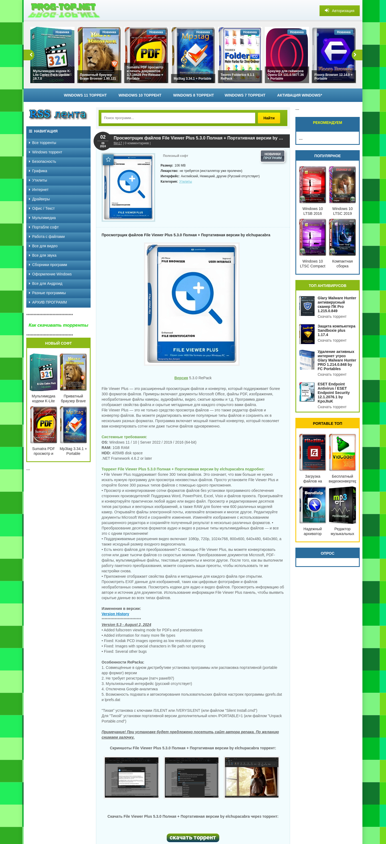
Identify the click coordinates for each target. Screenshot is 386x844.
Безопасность (42, 161)
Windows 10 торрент (139, 95)
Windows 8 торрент (193, 95)
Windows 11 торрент (85, 95)
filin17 (118, 143)
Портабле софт (44, 227)
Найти (271, 118)
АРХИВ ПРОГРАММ (48, 302)
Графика (38, 171)
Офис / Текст (42, 208)
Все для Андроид (45, 283)
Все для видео (43, 246)
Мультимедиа (42, 218)
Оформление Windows (50, 274)
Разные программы (47, 293)
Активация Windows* (299, 95)
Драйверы (39, 199)
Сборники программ (48, 265)
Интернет (39, 189)
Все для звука (43, 255)
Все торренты (42, 143)
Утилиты (185, 181)
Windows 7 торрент (245, 95)
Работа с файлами (47, 236)
